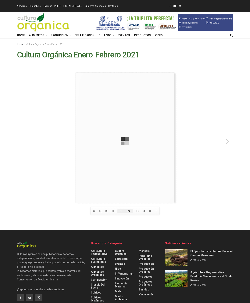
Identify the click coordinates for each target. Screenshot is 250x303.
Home (21, 35)
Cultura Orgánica (121, 252)
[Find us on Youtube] (29, 297)
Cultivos (105, 35)
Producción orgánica (146, 270)
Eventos (48, 6)
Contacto (113, 6)
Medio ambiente (121, 298)
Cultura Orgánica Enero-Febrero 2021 (45, 44)
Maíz (118, 291)
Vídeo (159, 35)
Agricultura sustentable (98, 260)
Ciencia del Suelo (98, 286)
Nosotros (22, 6)
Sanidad (144, 289)
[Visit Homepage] (43, 22)
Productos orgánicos (145, 283)
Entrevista (121, 258)
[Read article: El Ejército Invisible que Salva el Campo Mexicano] (176, 257)
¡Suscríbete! (35, 6)
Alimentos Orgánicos (97, 273)
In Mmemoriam (124, 273)
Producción (59, 35)
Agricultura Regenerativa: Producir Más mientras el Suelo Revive (211, 276)
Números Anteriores (95, 6)
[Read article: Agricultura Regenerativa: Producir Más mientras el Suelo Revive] (176, 278)
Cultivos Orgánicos (97, 299)
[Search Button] (231, 35)
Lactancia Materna (121, 285)
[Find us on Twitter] (38, 297)
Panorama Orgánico (145, 257)
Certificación (84, 35)
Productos (142, 35)
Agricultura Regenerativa (99, 252)
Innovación (122, 278)
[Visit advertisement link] (164, 22)
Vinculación (146, 294)
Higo (118, 268)
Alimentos (36, 35)
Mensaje (144, 250)
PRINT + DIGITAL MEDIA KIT (68, 6)
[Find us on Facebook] (20, 297)
